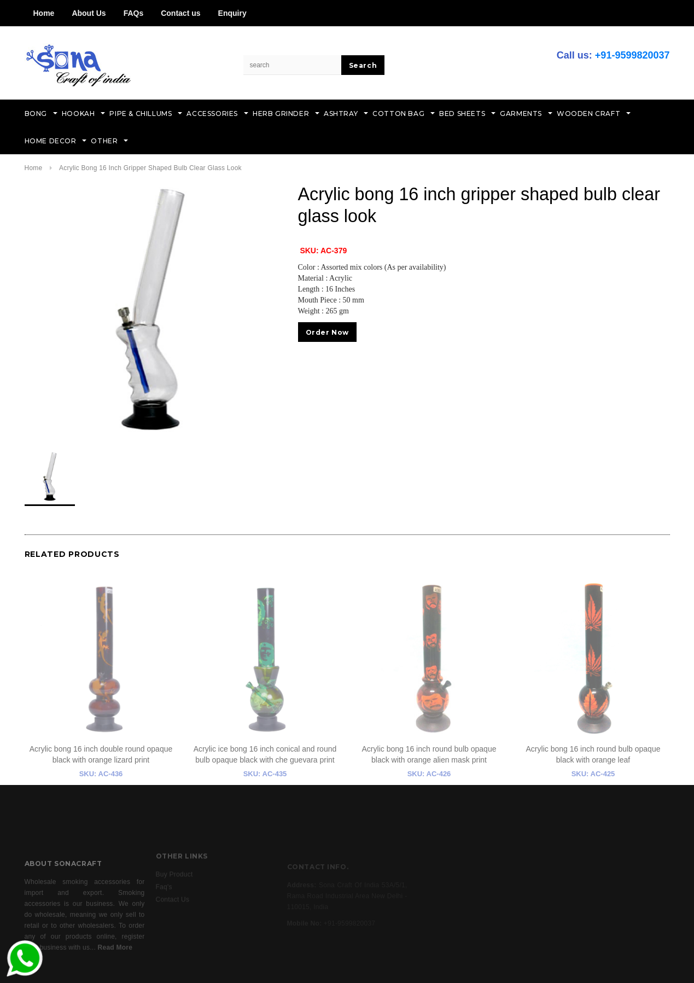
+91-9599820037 (632, 55)
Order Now (327, 332)
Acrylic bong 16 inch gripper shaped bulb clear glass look (150, 168)
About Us (89, 13)
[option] (150, 309)
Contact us (180, 13)
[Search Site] (292, 65)
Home (44, 13)
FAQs (134, 13)
